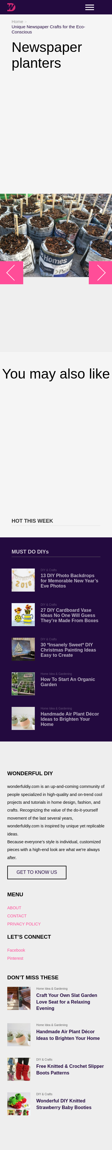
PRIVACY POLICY (24, 924)
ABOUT (14, 908)
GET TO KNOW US (37, 872)
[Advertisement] (56, 132)
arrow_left (14, 273)
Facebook (16, 950)
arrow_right (97, 273)
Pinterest (15, 958)
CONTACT (17, 916)
